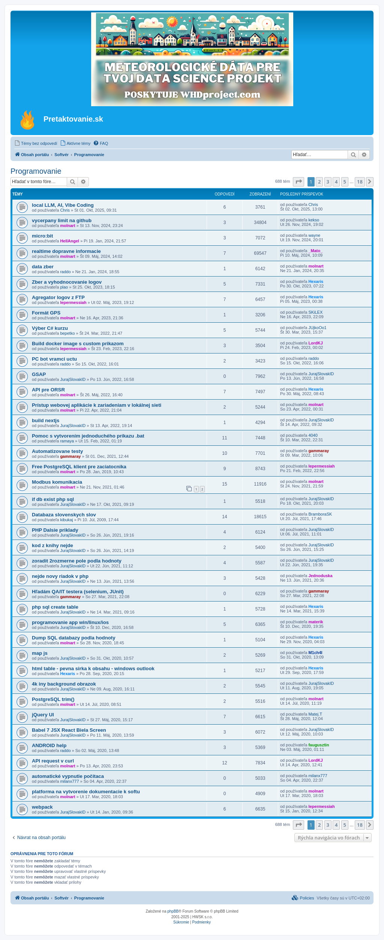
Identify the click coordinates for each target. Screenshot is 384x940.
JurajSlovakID (73, 379)
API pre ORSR (48, 390)
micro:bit (42, 236)
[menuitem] (35, 143)
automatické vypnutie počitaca (68, 776)
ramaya (67, 441)
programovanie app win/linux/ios (70, 622)
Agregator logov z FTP (58, 297)
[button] (298, 181)
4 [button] (336, 181)
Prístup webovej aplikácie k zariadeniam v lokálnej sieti (96, 405)
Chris (65, 210)
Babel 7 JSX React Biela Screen (69, 730)
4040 (312, 435)
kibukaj (66, 519)
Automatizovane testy (57, 451)
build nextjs (45, 420)
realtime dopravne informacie (66, 251)
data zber (43, 266)
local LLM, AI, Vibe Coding (63, 205)
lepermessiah (73, 302)
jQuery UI (43, 714)
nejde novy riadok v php (60, 576)
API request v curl (53, 761)
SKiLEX (315, 312)
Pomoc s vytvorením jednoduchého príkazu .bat (88, 436)
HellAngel (69, 241)
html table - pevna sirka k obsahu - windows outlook (93, 668)
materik (315, 622)
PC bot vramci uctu (54, 359)
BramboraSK (320, 514)
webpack (42, 807)
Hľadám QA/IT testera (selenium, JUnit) (78, 591)
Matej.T (315, 714)
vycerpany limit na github (62, 220)
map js (40, 653)
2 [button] (319, 181)
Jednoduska (320, 575)
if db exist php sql (53, 499)
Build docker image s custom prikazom (78, 343)
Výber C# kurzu (50, 328)
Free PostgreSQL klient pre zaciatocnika (79, 466)
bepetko (67, 333)
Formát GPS (46, 313)
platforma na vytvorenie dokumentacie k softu (86, 791)
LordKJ (315, 343)
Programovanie (36, 171)
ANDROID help (49, 745)
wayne (314, 235)
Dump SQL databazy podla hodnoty (74, 638)
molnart (67, 225)
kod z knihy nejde (52, 545)
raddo (65, 271)
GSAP (39, 374)
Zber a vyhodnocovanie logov (67, 282)
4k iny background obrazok (64, 684)
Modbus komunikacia (57, 482)
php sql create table (55, 607)
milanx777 (69, 781)
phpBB (172, 911)
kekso (313, 220)
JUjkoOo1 (317, 327)
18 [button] (360, 181)
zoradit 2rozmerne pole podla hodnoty (77, 561)
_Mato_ (315, 250)
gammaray (70, 456)
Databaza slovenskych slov (64, 514)
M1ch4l (315, 652)
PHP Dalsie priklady (55, 530)
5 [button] (345, 181)
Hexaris (315, 281)
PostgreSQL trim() (53, 699)
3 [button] (328, 181)
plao (64, 287)
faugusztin (318, 745)
